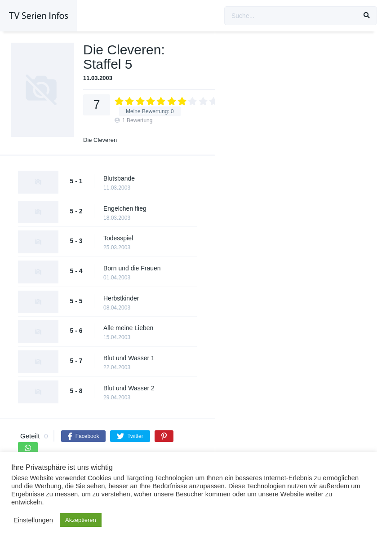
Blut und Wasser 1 (129, 358)
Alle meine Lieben (128, 327)
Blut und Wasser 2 (129, 388)
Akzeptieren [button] (80, 520)
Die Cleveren (100, 140)
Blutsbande (119, 178)
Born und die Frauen (132, 268)
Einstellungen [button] (33, 520)
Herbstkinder (121, 298)
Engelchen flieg (124, 208)
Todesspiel (118, 238)
